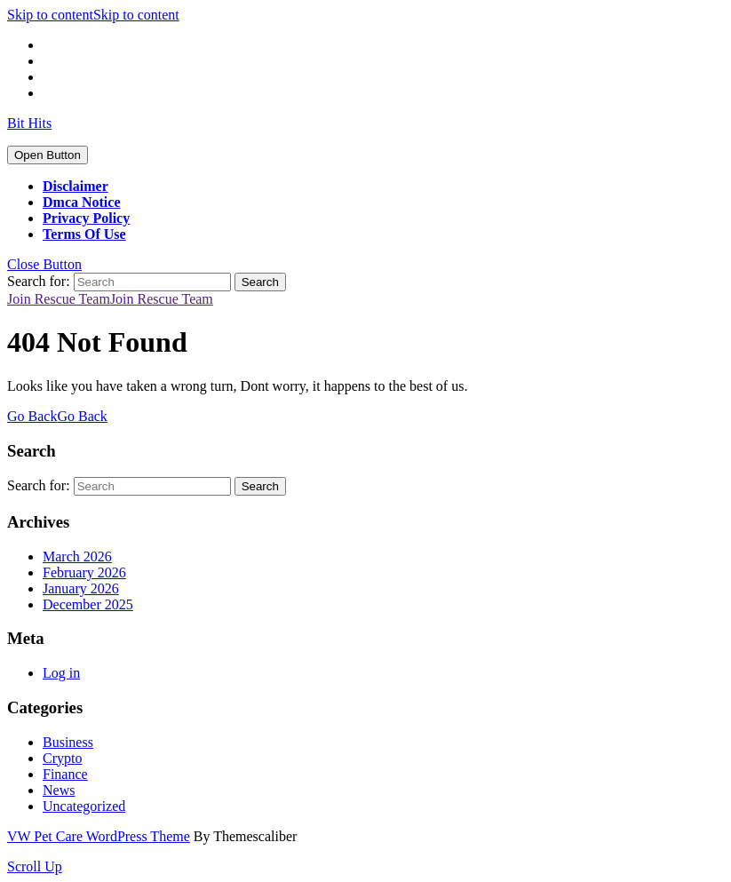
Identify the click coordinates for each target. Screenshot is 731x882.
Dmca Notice (82, 202)
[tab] (47, 155)
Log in (61, 672)
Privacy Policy (86, 218)
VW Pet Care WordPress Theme (98, 836)
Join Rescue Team (110, 298)
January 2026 (81, 588)
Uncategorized (84, 806)
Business (68, 742)
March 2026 (77, 556)
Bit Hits (29, 123)
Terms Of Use (84, 234)
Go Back (57, 416)
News (59, 790)
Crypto (62, 758)
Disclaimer (75, 186)
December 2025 (88, 604)
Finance (65, 774)
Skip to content (93, 14)
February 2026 (84, 572)
